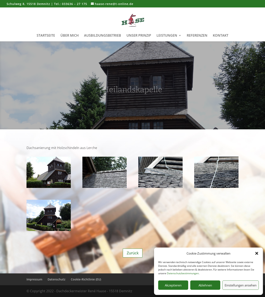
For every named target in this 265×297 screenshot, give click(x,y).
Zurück (133, 252)
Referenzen (197, 36)
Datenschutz (56, 279)
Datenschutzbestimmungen (183, 273)
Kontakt (220, 36)
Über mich (69, 36)
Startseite (46, 36)
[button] (257, 253)
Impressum (34, 279)
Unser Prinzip (138, 36)
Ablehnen (205, 285)
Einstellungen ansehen (241, 285)
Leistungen (167, 36)
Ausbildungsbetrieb (102, 36)
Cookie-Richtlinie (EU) (86, 279)
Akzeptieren (173, 285)
